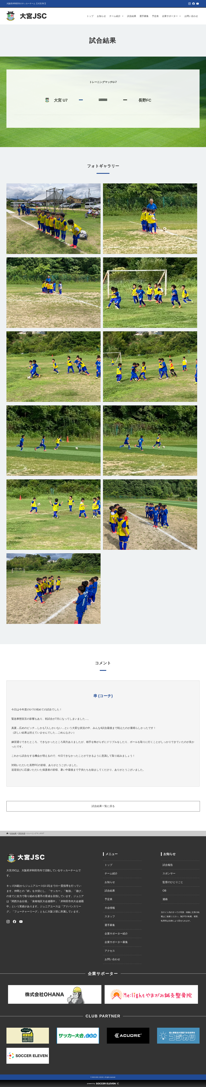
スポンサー (169, 873)
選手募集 (144, 16)
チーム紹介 (116, 16)
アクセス (110, 950)
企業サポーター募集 (116, 942)
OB (164, 890)
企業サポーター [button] (171, 16)
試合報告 (168, 865)
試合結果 (131, 16)
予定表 (155, 16)
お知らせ (101, 16)
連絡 (165, 899)
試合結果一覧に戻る (103, 806)
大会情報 (110, 907)
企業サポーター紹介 (116, 933)
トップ (90, 16)
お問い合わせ (191, 16)
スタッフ (110, 916)
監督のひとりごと (173, 882)
